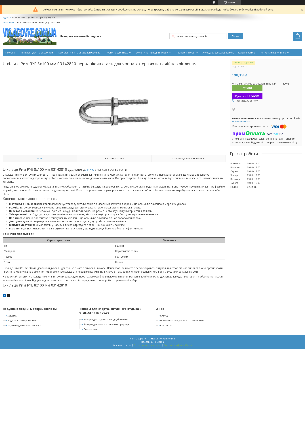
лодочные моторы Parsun (22, 320)
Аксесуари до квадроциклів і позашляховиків (229, 52)
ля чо (89, 169)
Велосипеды (91, 329)
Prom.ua (170, 338)
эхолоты (12, 315)
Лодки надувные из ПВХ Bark (24, 325)
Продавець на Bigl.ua (152, 341)
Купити (247, 87)
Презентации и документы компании (182, 320)
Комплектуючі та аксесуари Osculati (79, 52)
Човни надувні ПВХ (117, 52)
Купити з (247, 96)
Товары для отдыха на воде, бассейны (106, 319)
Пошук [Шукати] (235, 36)
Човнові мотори (185, 52)
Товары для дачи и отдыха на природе (106, 324)
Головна (10, 52)
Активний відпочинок (273, 52)
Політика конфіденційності (178, 345)
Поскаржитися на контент (147, 345)
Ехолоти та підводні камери (152, 52)
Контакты (166, 325)
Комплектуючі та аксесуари (37, 52)
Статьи (164, 315)
